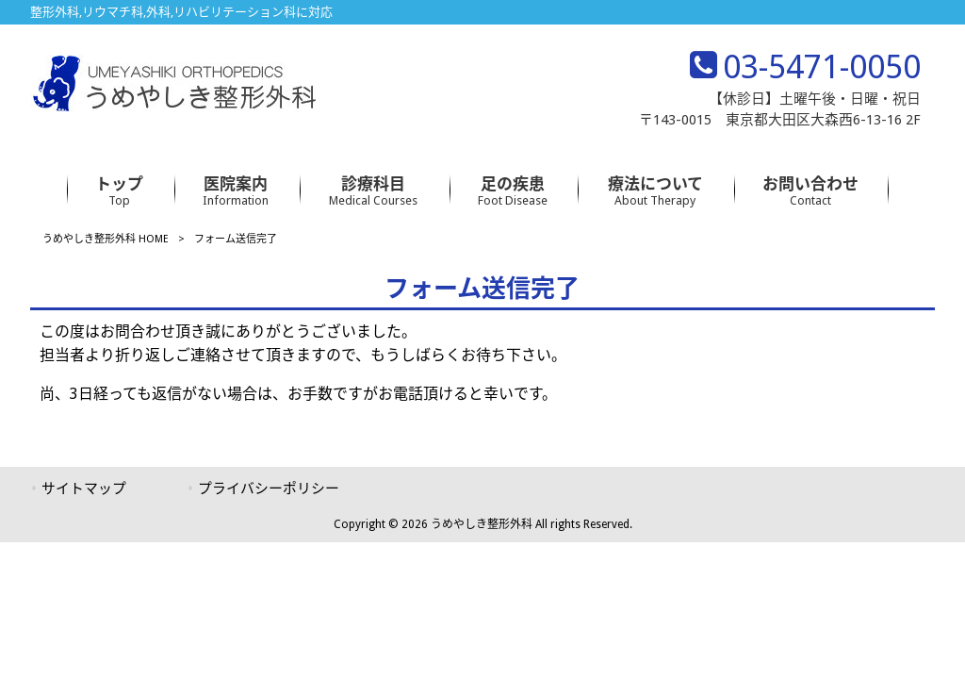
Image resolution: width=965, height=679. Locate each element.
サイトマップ (83, 488)
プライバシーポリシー (268, 488)
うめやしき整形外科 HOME (105, 239)
